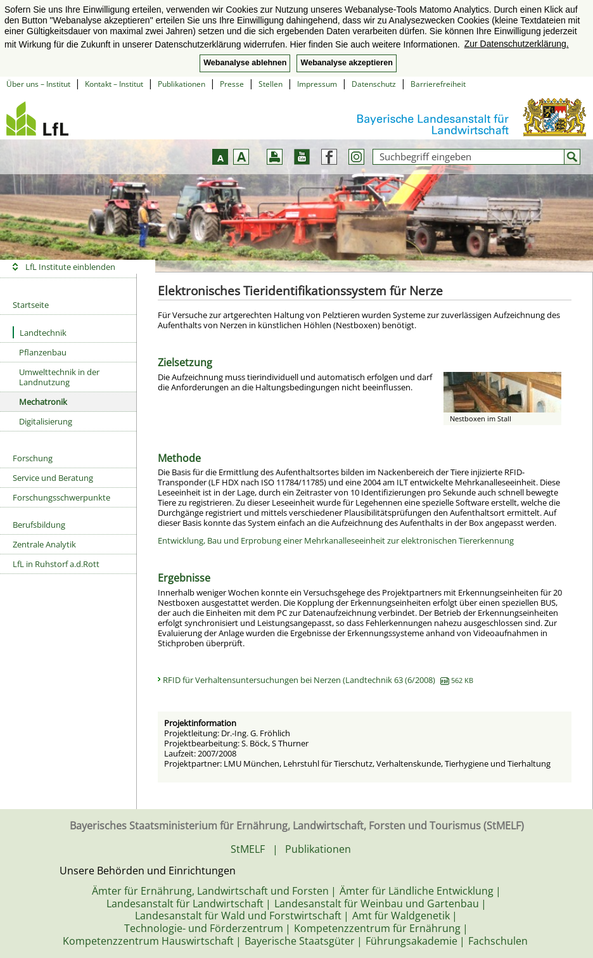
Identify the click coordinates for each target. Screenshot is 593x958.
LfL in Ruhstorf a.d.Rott (56, 564)
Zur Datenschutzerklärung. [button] (516, 44)
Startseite (31, 304)
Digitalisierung (45, 421)
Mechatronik (43, 401)
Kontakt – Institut (114, 84)
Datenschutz (374, 84)
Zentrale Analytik (44, 544)
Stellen (270, 84)
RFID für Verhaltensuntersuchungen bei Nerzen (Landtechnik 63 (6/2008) (318, 680)
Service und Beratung (53, 477)
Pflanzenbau (43, 352)
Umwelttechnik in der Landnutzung (59, 377)
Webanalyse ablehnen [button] (244, 62)
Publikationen (181, 84)
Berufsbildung (39, 524)
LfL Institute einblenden (70, 267)
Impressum (317, 84)
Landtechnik (40, 332)
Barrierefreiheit (438, 84)
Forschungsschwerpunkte (61, 497)
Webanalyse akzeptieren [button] (346, 62)
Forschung (33, 458)
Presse (232, 84)
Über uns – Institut (38, 84)
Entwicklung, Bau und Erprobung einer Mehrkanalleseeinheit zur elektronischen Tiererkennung (336, 540)
